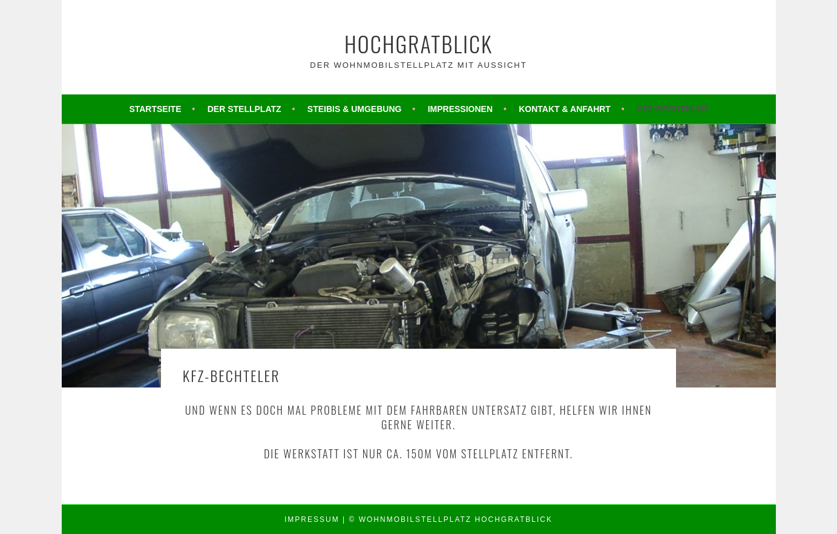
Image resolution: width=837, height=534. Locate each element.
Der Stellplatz (244, 109)
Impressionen (460, 109)
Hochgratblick (418, 43)
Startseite (155, 109)
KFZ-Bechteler (672, 109)
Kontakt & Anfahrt (565, 109)
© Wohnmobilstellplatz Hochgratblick (451, 519)
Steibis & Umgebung (354, 109)
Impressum (312, 519)
